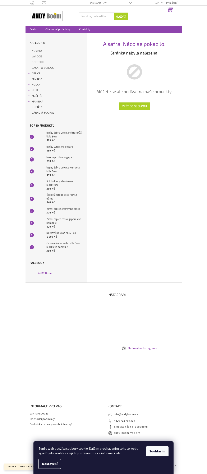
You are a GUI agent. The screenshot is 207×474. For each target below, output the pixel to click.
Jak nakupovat (99, 3)
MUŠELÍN (35, 96)
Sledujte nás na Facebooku (131, 427)
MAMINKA (35, 102)
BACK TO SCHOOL (43, 68)
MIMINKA (35, 79)
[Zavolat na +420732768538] (36, 3)
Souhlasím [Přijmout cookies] (157, 451)
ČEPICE (34, 73)
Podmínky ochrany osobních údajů (51, 424)
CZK (157, 3)
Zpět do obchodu (134, 106)
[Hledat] (103, 16)
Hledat (121, 16)
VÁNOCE (37, 56)
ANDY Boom (45, 273)
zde (117, 453)
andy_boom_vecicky (127, 433)
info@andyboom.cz (126, 414)
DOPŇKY (35, 107)
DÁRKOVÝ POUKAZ (43, 113)
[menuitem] (33, 29)
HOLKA (34, 85)
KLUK (33, 90)
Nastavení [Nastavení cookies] (49, 464)
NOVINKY (37, 51)
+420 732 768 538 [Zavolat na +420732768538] (124, 421)
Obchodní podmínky (42, 419)
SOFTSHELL (39, 62)
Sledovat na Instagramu (142, 348)
